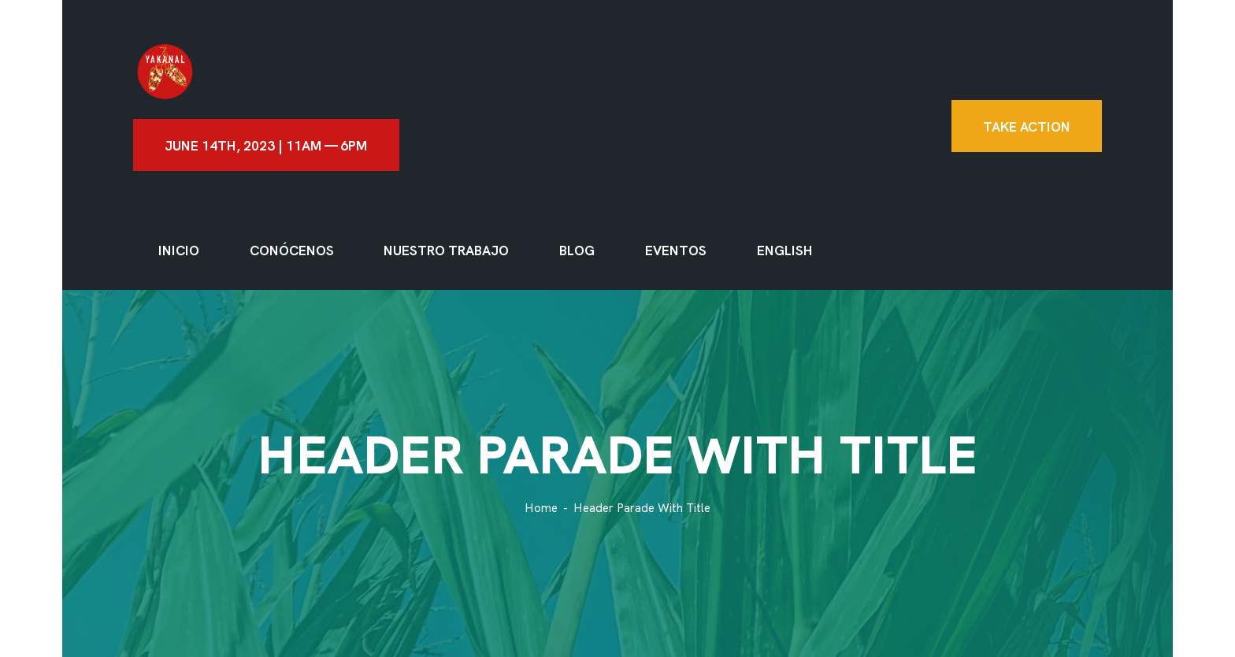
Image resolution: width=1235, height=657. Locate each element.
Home (541, 508)
